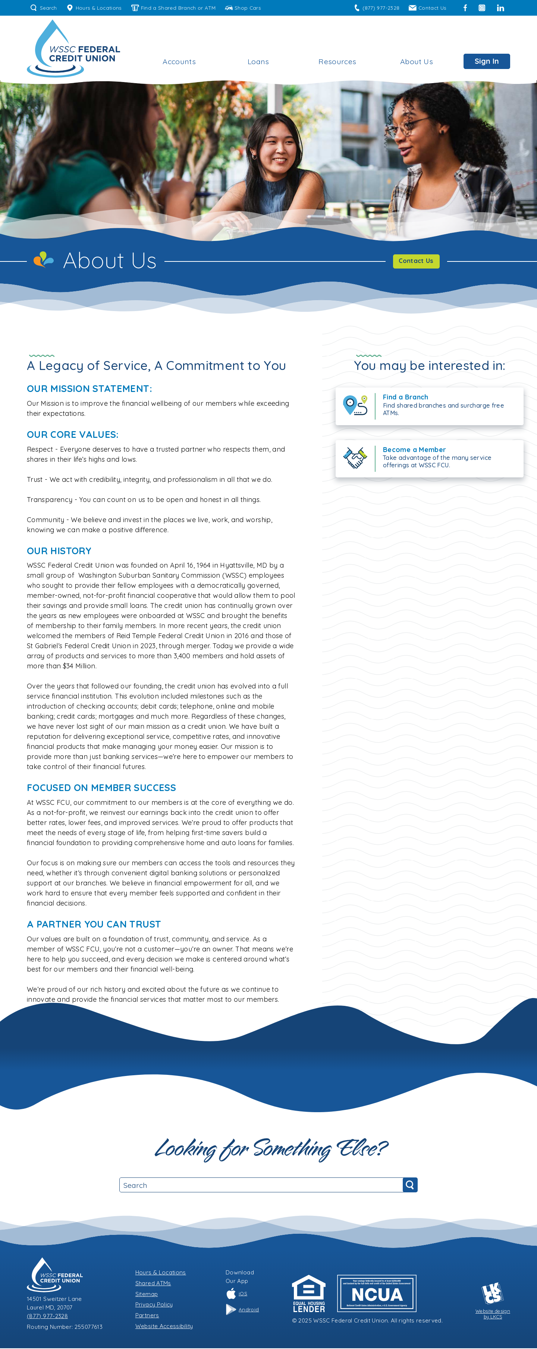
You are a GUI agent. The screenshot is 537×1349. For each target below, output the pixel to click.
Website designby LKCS (492, 1301)
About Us (416, 61)
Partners (147, 1316)
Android (242, 1310)
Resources (337, 61)
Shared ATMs (153, 1283)
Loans (258, 61)
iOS (236, 1294)
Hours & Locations (94, 7)
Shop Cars (243, 7)
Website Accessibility (164, 1326)
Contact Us (427, 7)
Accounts (179, 61)
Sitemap (146, 1294)
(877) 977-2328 (376, 7)
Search (44, 8)
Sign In (487, 61)
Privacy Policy (154, 1305)
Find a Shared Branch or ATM (173, 7)
